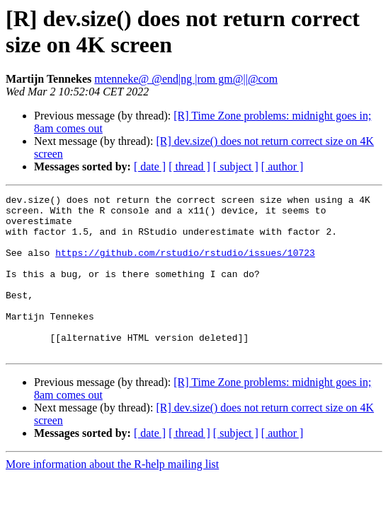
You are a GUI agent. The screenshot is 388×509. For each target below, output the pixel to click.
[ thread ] (189, 166)
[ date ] (150, 166)
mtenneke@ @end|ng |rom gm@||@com (186, 79)
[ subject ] (235, 166)
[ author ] (282, 166)
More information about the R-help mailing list (112, 496)
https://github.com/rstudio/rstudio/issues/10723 (185, 265)
